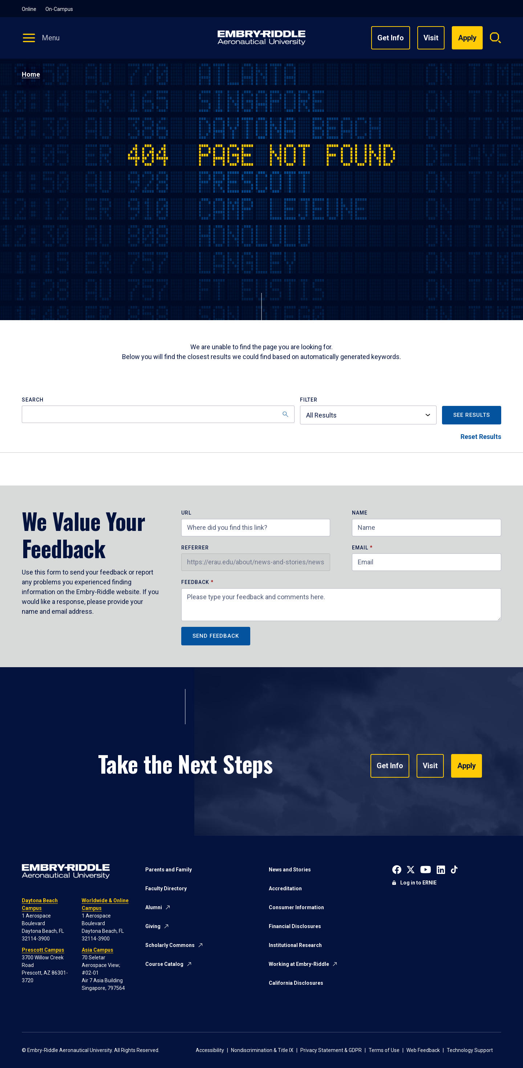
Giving (153, 926)
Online (29, 9)
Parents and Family (168, 869)
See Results (471, 415)
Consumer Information (296, 907)
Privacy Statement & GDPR (331, 1050)
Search (33, 400)
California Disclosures (296, 983)
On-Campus (59, 9)
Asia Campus (97, 950)
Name (360, 513)
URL (186, 513)
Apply (466, 766)
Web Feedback (423, 1050)
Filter (308, 400)
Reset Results (481, 436)
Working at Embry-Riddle (299, 964)
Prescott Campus (43, 950)
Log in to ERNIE (418, 883)
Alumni (153, 907)
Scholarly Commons (170, 945)
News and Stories (290, 869)
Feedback (196, 582)
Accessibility (210, 1050)
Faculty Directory (166, 888)
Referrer (195, 548)
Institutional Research (295, 945)
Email (360, 548)
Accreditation (285, 888)
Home (31, 74)
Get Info (390, 37)
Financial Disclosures (295, 926)
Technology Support (470, 1050)
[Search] (158, 414)
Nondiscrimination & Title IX (262, 1050)
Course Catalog (164, 964)
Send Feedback (215, 636)
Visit (430, 37)
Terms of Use (384, 1050)
